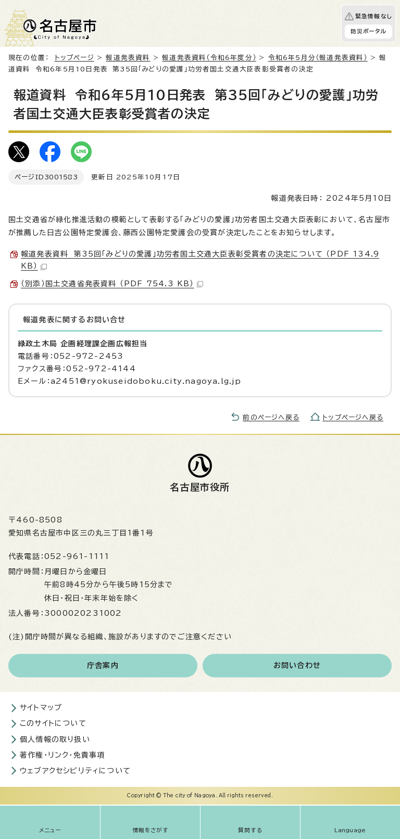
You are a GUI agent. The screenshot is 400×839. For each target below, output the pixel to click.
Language (350, 830)
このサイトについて (53, 723)
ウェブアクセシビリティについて (75, 770)
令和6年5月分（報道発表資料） (318, 57)
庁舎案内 (103, 665)
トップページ (74, 57)
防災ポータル (368, 31)
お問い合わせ (297, 665)
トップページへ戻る (352, 417)
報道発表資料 (128, 57)
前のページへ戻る (271, 417)
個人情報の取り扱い (55, 739)
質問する (250, 830)
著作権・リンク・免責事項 (62, 755)
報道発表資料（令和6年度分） (209, 57)
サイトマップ (41, 707)
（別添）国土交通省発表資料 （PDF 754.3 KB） (112, 283)
